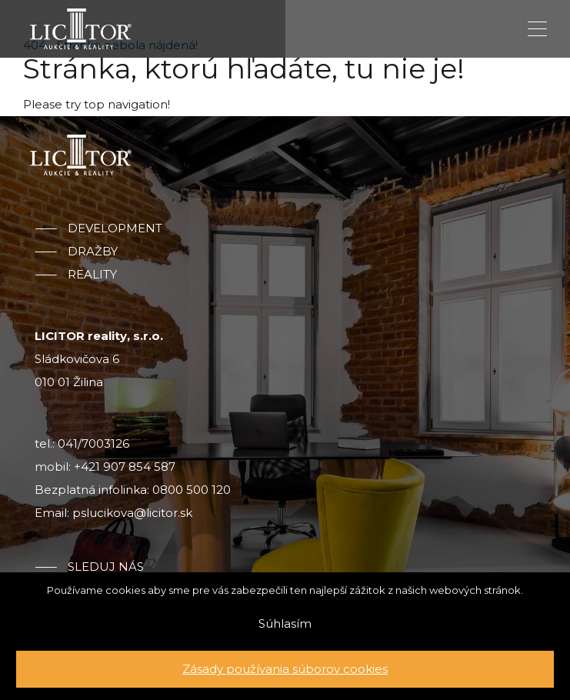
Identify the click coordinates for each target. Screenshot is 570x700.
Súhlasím (285, 623)
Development (115, 228)
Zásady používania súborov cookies (285, 669)
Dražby (93, 251)
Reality (92, 275)
